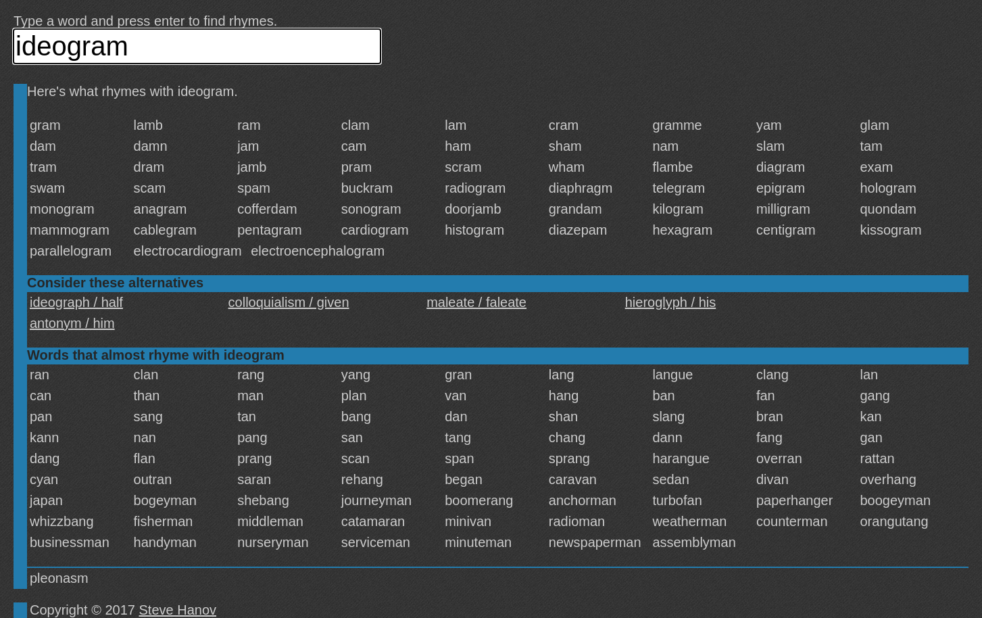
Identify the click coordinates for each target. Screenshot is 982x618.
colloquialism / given (288, 302)
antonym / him (72, 323)
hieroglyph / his (670, 302)
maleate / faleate (476, 302)
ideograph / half (76, 302)
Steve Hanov (178, 609)
